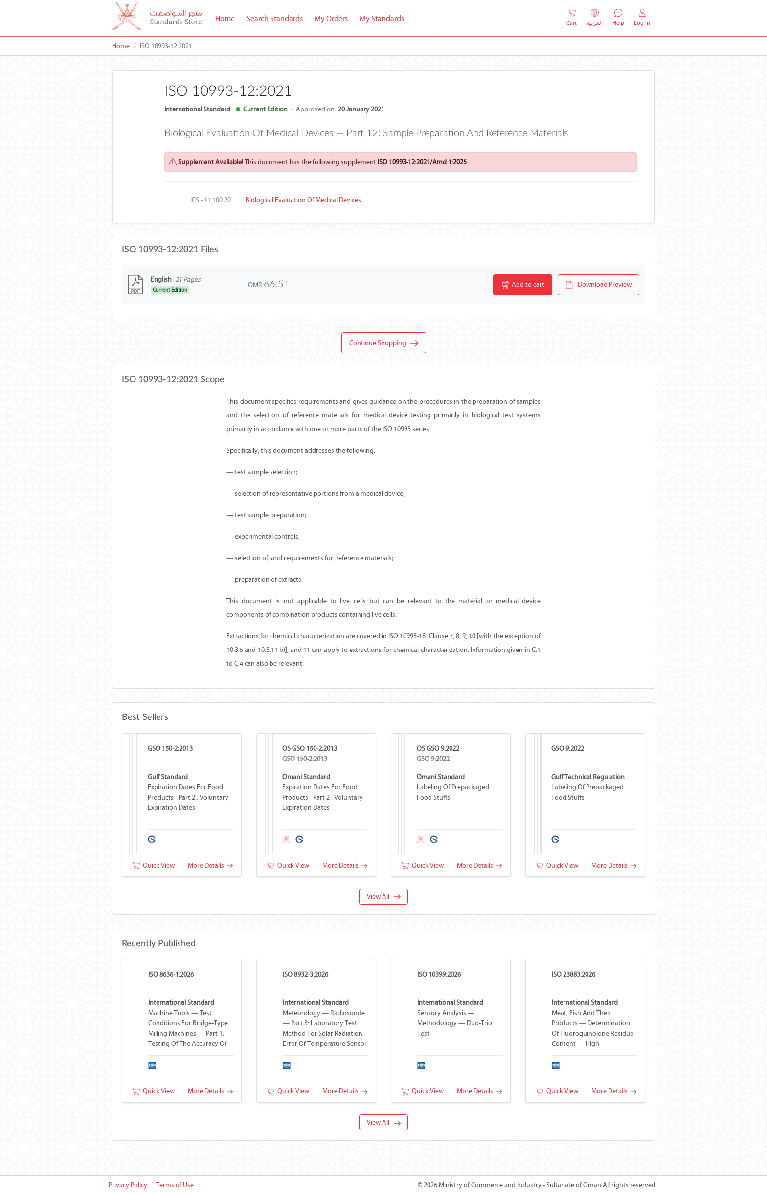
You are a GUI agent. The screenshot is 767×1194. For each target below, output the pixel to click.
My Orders (331, 18)
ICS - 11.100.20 (210, 200)
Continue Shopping (383, 343)
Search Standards (278, 17)
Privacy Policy (128, 1185)
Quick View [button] (153, 865)
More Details (210, 865)
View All (384, 896)
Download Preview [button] (598, 285)
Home (228, 17)
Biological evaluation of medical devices (303, 200)
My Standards (382, 18)
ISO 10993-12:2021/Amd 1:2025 (422, 162)
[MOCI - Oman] (157, 18)
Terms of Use (175, 1185)
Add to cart (522, 285)
